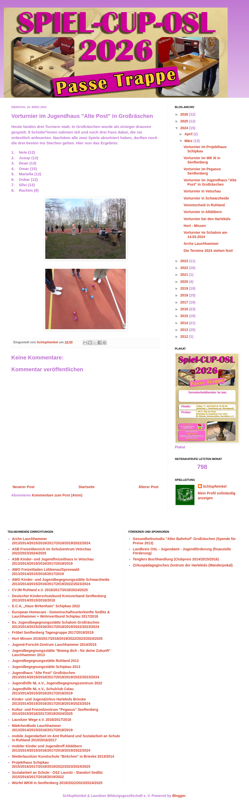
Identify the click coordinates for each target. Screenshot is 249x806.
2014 (184, 323)
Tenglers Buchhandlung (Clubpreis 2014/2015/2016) (176, 559)
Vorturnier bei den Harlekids (207, 219)
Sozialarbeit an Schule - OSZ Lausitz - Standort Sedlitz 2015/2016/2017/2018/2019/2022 (57, 774)
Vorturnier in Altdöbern (203, 212)
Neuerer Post (23, 487)
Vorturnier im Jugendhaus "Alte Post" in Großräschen (210, 182)
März (188, 141)
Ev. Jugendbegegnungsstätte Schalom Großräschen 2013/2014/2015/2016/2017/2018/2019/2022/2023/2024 (55, 624)
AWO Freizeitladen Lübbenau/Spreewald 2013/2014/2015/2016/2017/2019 (45, 571)
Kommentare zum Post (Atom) (57, 495)
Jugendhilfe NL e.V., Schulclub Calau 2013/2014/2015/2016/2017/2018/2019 (43, 691)
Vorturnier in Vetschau (202, 191)
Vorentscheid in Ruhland (204, 205)
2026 (184, 114)
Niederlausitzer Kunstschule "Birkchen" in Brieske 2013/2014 (63, 756)
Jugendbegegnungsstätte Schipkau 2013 (46, 667)
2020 (184, 282)
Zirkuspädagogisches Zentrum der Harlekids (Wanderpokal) (183, 565)
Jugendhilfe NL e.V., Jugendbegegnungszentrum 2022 (57, 683)
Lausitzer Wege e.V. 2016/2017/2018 (41, 720)
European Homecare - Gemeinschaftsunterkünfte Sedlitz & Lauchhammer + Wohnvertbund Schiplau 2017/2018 (61, 614)
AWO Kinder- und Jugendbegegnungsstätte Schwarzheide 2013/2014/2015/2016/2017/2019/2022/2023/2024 (60, 582)
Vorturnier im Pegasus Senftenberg (202, 171)
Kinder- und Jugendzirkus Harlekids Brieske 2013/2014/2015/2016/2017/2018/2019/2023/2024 (51, 701)
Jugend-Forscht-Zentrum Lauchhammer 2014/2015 (54, 645)
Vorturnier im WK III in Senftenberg (202, 160)
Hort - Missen (195, 226)
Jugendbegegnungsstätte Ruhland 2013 (45, 661)
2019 (184, 288)
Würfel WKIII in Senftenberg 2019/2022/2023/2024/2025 (57, 783)
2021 (184, 275)
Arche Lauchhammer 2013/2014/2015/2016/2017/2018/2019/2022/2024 (51, 541)
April (188, 134)
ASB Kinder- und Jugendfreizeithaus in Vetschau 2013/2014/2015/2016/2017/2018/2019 (53, 561)
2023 (184, 261)
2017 (184, 302)
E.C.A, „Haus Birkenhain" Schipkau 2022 (46, 606)
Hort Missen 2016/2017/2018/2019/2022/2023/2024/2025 (57, 638)
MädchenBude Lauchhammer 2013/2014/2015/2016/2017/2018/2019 (42, 728)
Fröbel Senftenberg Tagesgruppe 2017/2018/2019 (53, 632)
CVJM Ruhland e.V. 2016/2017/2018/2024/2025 (50, 590)
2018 (184, 295)
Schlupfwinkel (215, 486)
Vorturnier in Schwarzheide (206, 198)
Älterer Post (148, 487)
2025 (184, 121)
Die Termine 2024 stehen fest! (208, 251)
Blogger (178, 796)
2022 (184, 268)
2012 (184, 336)
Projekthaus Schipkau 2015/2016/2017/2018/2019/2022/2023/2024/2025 (51, 764)
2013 (184, 330)
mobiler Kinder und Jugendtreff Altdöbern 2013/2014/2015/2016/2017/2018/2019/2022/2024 (51, 748)
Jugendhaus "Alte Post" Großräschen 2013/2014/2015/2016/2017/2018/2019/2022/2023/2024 (55, 675)
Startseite (86, 487)
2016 (184, 309)
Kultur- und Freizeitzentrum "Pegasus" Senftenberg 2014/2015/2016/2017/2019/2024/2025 (55, 712)
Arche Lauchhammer (201, 244)
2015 (184, 316)
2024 (184, 128)
